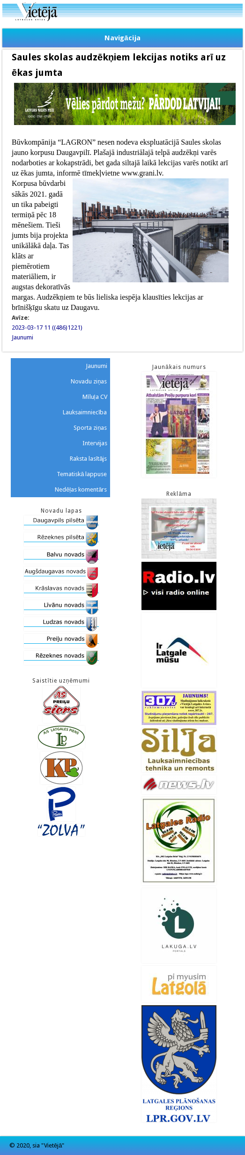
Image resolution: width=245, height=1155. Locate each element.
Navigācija (122, 38)
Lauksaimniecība (85, 412)
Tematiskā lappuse (82, 474)
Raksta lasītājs (88, 458)
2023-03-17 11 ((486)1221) (47, 327)
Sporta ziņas (90, 427)
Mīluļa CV (94, 396)
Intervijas (94, 443)
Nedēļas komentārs (81, 489)
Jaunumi (22, 337)
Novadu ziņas (89, 381)
